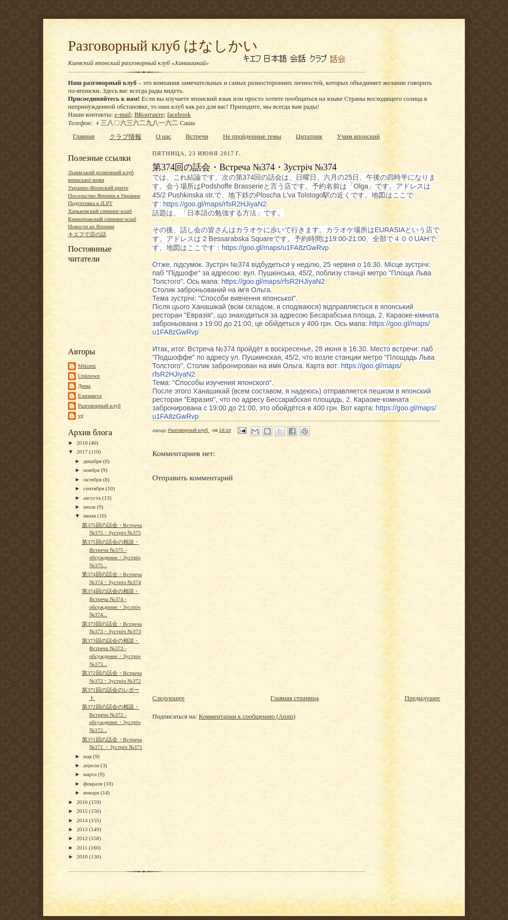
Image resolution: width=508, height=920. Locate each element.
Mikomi (87, 366)
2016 (82, 802)
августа (92, 498)
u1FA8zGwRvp (275, 248)
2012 (82, 838)
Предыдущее (423, 698)
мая (88, 756)
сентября (94, 488)
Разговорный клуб (99, 405)
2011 (82, 848)
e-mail (123, 114)
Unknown (89, 376)
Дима (84, 386)
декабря (93, 461)
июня (90, 516)
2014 (82, 820)
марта (90, 774)
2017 (82, 452)
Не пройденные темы (252, 136)
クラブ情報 (125, 136)
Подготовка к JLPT (90, 203)
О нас (163, 136)
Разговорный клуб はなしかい (163, 46)
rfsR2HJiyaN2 (215, 204)
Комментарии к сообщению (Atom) (247, 716)
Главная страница (294, 698)
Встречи (197, 136)
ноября (92, 470)
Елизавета (90, 395)
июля (90, 507)
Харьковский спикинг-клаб (100, 211)
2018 (82, 443)
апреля (92, 765)
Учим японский (358, 136)
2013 (82, 829)
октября (93, 479)
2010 (82, 856)
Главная (84, 136)
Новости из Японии (91, 226)
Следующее (168, 698)
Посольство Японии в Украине (104, 195)
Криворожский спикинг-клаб (102, 219)
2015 (82, 811)
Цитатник (309, 136)
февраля (93, 784)
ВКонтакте (149, 114)
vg (80, 415)
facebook (179, 114)
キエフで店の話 (87, 234)
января (92, 792)
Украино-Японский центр (98, 188)
